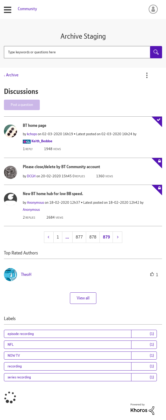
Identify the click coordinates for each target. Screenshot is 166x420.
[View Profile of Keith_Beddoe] (41, 141)
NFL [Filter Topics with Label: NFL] (11, 344)
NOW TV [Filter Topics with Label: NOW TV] (14, 355)
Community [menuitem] (27, 9)
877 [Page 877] (79, 237)
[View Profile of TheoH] (26, 274)
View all (83, 298)
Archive (12, 75)
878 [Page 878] (92, 237)
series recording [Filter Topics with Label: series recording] (19, 377)
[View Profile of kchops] (32, 134)
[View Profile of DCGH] (31, 176)
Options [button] (147, 75)
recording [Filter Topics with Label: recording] (15, 366)
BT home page (34, 125)
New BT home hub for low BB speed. (53, 193)
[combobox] (83, 52)
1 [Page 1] (58, 237)
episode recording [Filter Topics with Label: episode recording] (21, 333)
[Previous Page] (49, 237)
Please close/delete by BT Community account (61, 166)
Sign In (152, 9)
